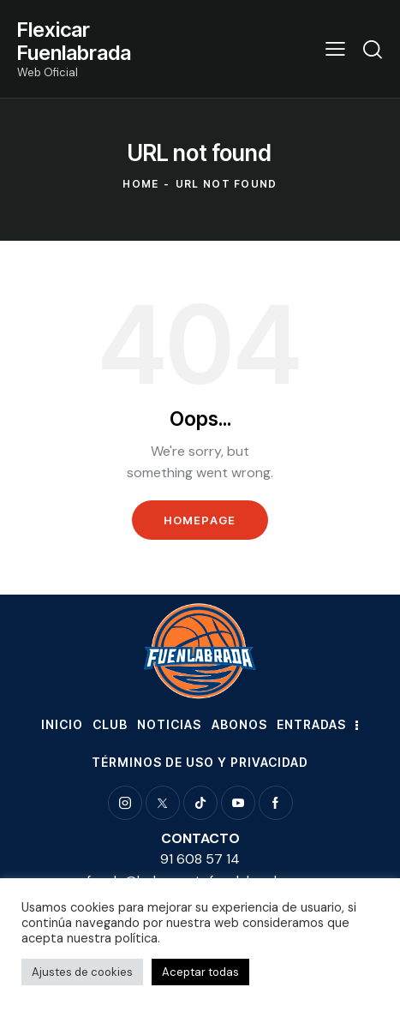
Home (140, 183)
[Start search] (372, 49)
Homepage (200, 520)
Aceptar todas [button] (200, 972)
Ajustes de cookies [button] (82, 972)
